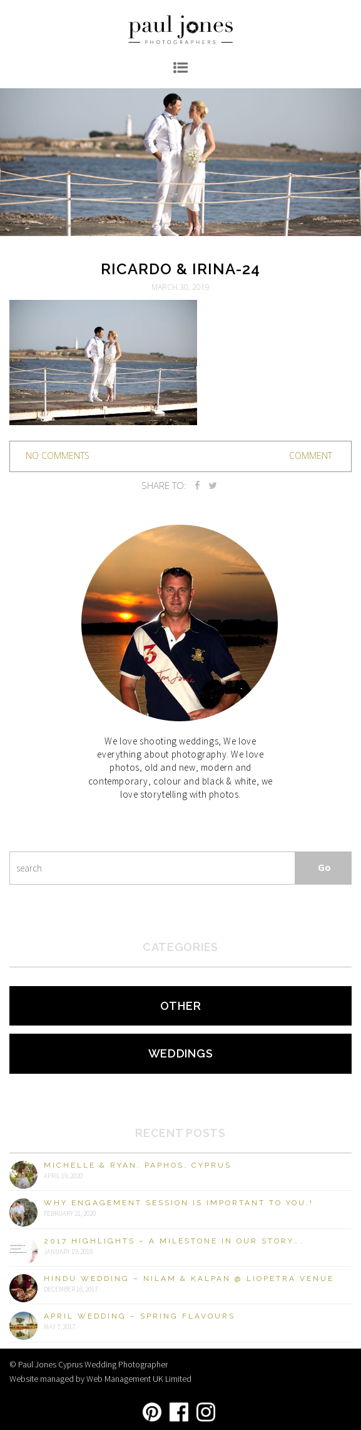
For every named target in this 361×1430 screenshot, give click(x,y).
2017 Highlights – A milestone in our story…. (173, 1241)
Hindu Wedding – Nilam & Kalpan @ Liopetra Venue (189, 1278)
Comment (310, 455)
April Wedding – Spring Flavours (139, 1316)
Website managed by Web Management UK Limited (100, 1378)
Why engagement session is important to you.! (178, 1202)
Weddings (180, 1053)
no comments (57, 455)
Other (180, 1005)
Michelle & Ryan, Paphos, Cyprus (137, 1165)
